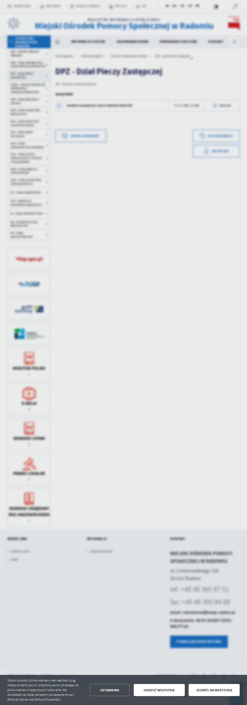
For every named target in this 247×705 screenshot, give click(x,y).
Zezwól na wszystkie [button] (214, 690)
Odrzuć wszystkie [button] (159, 690)
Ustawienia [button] (109, 690)
